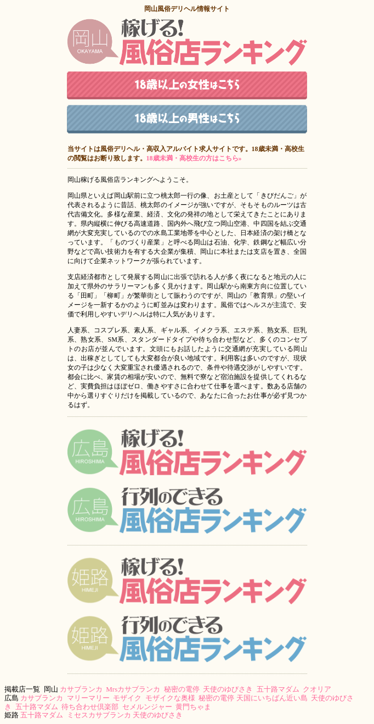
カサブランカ (81, 689)
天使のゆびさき (228, 689)
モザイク (127, 698)
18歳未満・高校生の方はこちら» (194, 158)
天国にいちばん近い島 (272, 698)
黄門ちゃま (193, 707)
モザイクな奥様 (170, 698)
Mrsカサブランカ (133, 689)
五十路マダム (278, 689)
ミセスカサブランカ (99, 715)
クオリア (317, 689)
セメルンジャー (147, 707)
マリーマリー (88, 698)
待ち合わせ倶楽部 (89, 707)
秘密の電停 (182, 689)
